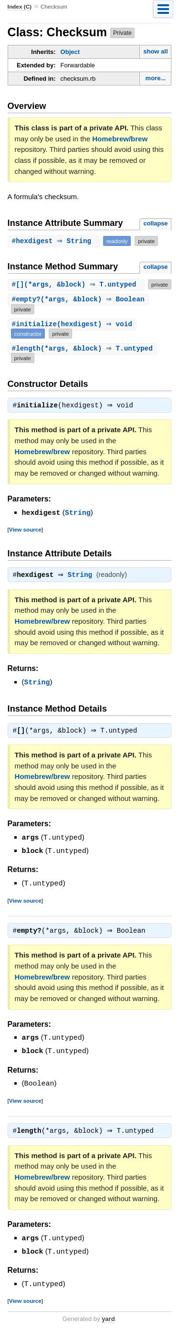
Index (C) (20, 6)
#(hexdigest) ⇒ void (73, 333)
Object (70, 51)
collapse (155, 223)
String (78, 522)
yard (108, 1327)
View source (25, 539)
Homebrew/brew (119, 139)
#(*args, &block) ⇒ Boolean (79, 309)
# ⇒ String (55, 240)
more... (156, 78)
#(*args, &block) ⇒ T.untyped (75, 284)
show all (155, 51)
